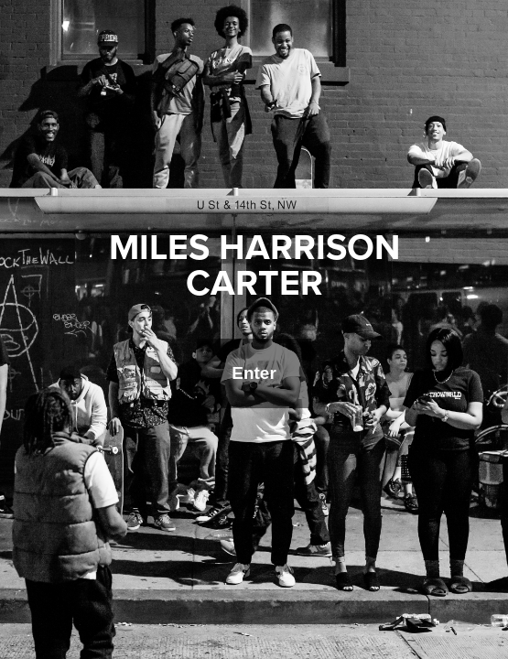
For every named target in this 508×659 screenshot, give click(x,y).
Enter (254, 373)
